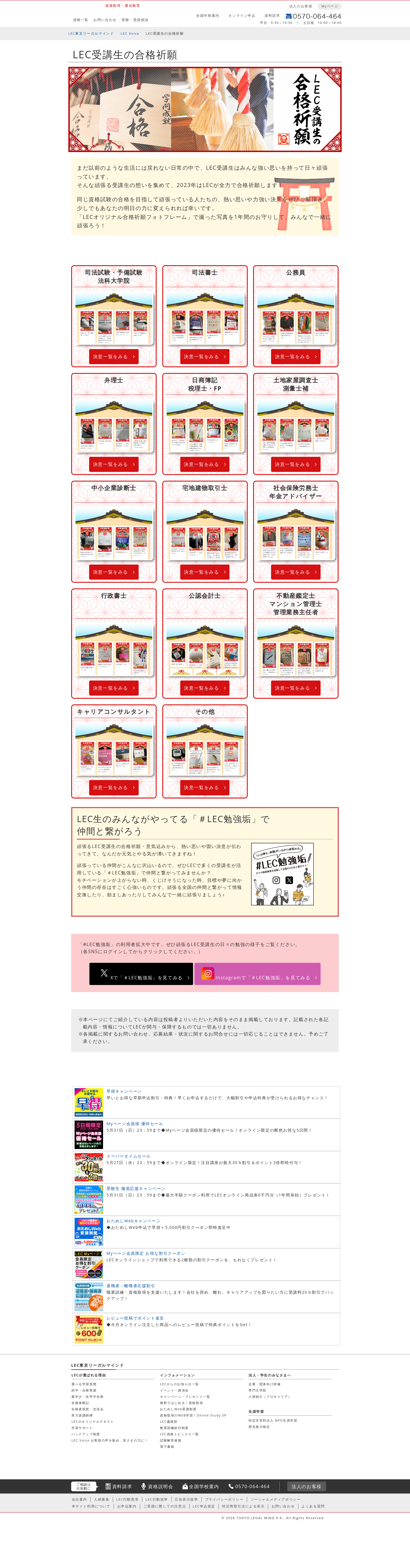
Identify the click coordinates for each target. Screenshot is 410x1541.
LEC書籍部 (168, 1421)
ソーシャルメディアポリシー (276, 1499)
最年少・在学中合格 (87, 1396)
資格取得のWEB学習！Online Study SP (193, 1415)
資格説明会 (160, 1486)
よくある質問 (313, 1506)
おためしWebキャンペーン (133, 1220)
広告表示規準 (186, 1499)
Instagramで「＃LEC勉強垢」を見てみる (263, 977)
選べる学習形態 (84, 1384)
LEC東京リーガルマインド (91, 33)
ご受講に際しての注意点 (165, 1506)
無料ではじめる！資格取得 (181, 1403)
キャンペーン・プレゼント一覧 (185, 1396)
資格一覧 (81, 20)
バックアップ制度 (85, 1434)
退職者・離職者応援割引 (130, 1285)
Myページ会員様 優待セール (134, 1123)
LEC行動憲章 (127, 1499)
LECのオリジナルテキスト (92, 1421)
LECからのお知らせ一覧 (179, 1384)
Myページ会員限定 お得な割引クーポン (146, 1253)
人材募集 (101, 1499)
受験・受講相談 (135, 20)
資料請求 (272, 15)
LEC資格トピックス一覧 (179, 1434)
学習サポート (82, 1428)
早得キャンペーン (124, 1091)
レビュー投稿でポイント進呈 (135, 1318)
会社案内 (79, 1499)
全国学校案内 (208, 15)
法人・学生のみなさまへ (270, 1375)
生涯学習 (256, 1411)
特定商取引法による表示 (243, 1506)
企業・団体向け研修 (265, 1384)
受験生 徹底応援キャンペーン (136, 1188)
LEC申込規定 (204, 1506)
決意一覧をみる (110, 356)
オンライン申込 (241, 15)
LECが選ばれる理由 (88, 1375)
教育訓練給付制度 (174, 1428)
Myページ (329, 6)
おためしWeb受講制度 (178, 1409)
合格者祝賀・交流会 (87, 1409)
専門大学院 (257, 1390)
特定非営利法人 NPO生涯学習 (273, 1420)
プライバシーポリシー (224, 1499)
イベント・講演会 (174, 1390)
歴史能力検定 (259, 1426)
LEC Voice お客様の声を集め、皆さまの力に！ (109, 1440)
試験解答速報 (171, 1440)
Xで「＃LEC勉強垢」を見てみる (146, 977)
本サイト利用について (91, 1506)
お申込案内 (127, 1506)
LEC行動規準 (156, 1499)
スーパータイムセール (128, 1156)
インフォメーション (177, 1375)
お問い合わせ (105, 20)
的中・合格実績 (84, 1390)
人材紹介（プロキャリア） (270, 1396)
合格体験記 (80, 1403)
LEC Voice (129, 33)
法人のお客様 (301, 6)
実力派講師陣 (82, 1415)
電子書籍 (167, 1446)
